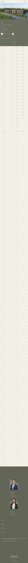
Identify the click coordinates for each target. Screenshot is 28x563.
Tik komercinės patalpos (6, 38)
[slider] (2, 34)
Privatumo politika (14, 559)
